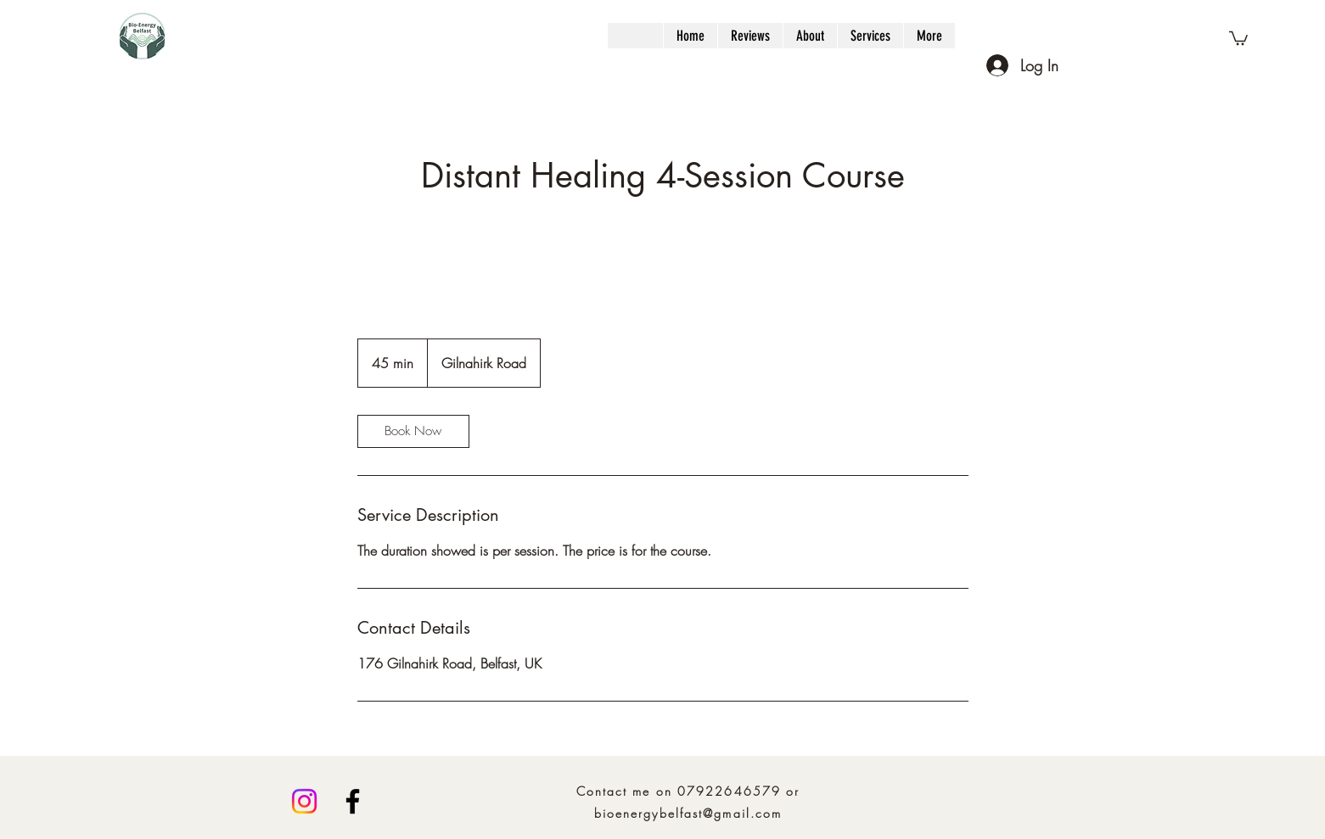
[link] (413, 431)
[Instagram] (304, 801)
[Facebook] (352, 801)
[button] (1238, 37)
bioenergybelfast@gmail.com (688, 813)
